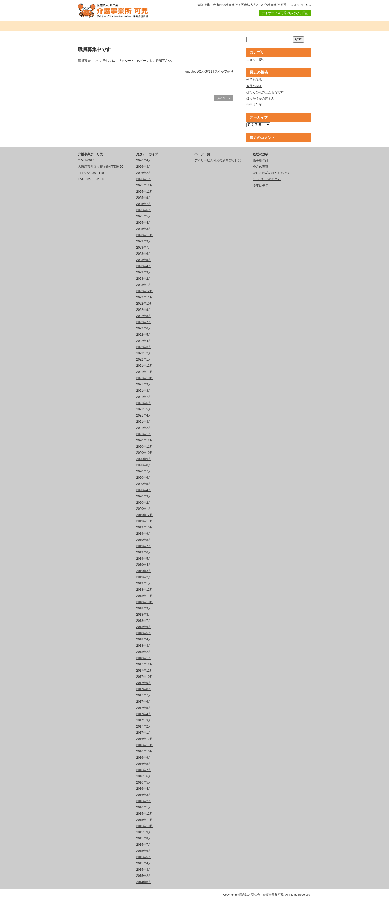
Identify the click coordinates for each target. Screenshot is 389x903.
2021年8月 (143, 390)
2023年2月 (143, 278)
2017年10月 (144, 677)
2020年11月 (144, 446)
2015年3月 (143, 869)
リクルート (126, 60)
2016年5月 (143, 782)
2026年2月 (143, 173)
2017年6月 (143, 701)
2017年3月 (143, 720)
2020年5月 (143, 484)
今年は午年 (254, 105)
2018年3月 (143, 645)
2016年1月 (143, 807)
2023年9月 (143, 241)
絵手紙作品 (254, 80)
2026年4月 (143, 160)
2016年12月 (144, 739)
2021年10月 (144, 378)
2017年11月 (144, 670)
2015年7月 (143, 844)
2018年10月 (144, 602)
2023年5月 (143, 260)
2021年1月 (143, 434)
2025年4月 (143, 222)
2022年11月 (144, 297)
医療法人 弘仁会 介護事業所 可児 (261, 894)
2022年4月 (143, 341)
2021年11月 (144, 372)
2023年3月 (143, 272)
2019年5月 (143, 558)
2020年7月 (143, 471)
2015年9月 (143, 832)
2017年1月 (143, 733)
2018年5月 (143, 633)
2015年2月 (143, 876)
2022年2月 (143, 353)
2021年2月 (143, 428)
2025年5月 (143, 216)
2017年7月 (143, 695)
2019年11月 (144, 521)
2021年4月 (143, 415)
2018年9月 (143, 608)
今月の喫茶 (254, 86)
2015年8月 (143, 838)
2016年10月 (144, 751)
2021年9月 (143, 384)
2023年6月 (143, 254)
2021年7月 (143, 397)
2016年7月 (143, 770)
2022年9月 (143, 310)
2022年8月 (143, 316)
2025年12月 (144, 185)
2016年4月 (143, 789)
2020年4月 (143, 490)
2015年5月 (143, 857)
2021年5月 (143, 409)
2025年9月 (143, 198)
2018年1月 (143, 658)
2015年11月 (144, 820)
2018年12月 (144, 589)
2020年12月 (144, 440)
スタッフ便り (224, 71)
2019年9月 (143, 533)
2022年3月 (143, 347)
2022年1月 (143, 359)
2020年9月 (143, 459)
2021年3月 (143, 422)
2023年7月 (143, 247)
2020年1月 (143, 509)
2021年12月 (144, 366)
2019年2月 (143, 577)
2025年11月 (144, 191)
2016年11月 (144, 745)
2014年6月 (143, 882)
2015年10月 (144, 826)
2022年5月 (143, 334)
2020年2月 (143, 502)
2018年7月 (143, 621)
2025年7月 (143, 204)
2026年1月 (143, 179)
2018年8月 (143, 614)
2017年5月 (143, 708)
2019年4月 (143, 565)
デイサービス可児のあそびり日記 (285, 13)
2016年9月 (143, 757)
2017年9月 (143, 683)
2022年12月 (144, 291)
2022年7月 (143, 322)
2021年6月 (143, 403)
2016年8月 (143, 764)
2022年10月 (144, 303)
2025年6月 (143, 210)
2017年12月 (144, 664)
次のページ (224, 98)
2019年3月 (143, 571)
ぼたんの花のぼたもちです (265, 92)
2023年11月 (144, 235)
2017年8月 (143, 689)
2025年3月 (143, 229)
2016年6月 (143, 776)
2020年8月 (143, 465)
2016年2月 (143, 801)
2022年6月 (143, 328)
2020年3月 (143, 496)
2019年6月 (143, 552)
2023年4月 (143, 266)
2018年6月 (143, 627)
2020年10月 (144, 453)
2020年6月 (143, 477)
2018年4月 (143, 639)
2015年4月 (143, 863)
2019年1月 (143, 583)
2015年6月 (143, 851)
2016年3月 (143, 795)
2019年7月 (143, 546)
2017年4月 (143, 714)
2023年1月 (143, 285)
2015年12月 (144, 813)
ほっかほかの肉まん (260, 98)
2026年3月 (143, 166)
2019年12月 (144, 515)
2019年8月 (143, 540)
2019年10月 (144, 527)
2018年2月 (143, 652)
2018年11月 (144, 596)
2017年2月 (143, 726)
